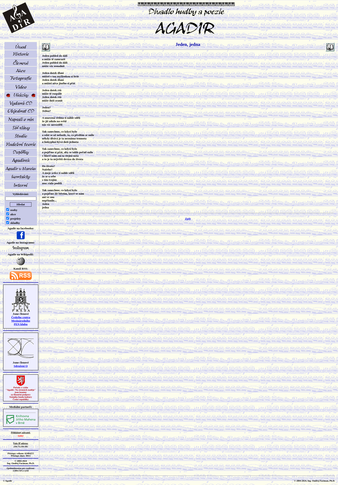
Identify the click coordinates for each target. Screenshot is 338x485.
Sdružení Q (21, 366)
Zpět (188, 218)
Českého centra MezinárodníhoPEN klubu (20, 321)
